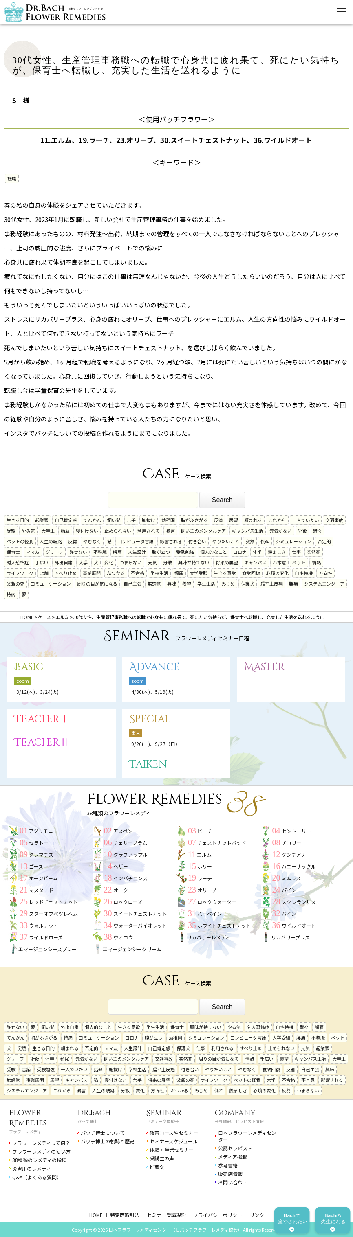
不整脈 (100, 551)
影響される (171, 541)
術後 (302, 530)
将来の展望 (227, 562)
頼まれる (253, 520)
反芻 (72, 541)
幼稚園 (168, 520)
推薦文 (157, 1166)
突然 (249, 541)
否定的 (324, 541)
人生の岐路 (51, 541)
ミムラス (291, 878)
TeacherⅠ (42, 719)
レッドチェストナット (53, 901)
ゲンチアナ (294, 854)
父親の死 (15, 583)
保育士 (13, 551)
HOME (96, 1214)
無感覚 (154, 583)
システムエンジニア (324, 583)
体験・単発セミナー (172, 1149)
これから (277, 520)
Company (235, 1113)
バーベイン (209, 913)
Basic (28, 667)
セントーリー (296, 830)
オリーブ (206, 889)
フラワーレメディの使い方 (41, 1151)
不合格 (137, 573)
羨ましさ (277, 551)
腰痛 (293, 583)
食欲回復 (251, 573)
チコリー (291, 842)
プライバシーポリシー (217, 1214)
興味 (171, 583)
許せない (78, 551)
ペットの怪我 (20, 541)
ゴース (36, 866)
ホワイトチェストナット (224, 925)
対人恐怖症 (18, 562)
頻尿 (178, 573)
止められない (117, 530)
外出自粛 (64, 562)
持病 (11, 594)
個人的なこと (213, 551)
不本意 (279, 562)
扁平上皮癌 (271, 583)
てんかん (92, 520)
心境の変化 (277, 573)
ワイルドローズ (46, 937)
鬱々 (317, 530)
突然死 (313, 551)
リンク (256, 1214)
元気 (152, 562)
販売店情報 (230, 1173)
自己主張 (132, 583)
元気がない (280, 530)
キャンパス (255, 562)
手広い (42, 562)
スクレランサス (299, 901)
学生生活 (206, 583)
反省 (218, 520)
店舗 (44, 573)
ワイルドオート (299, 925)
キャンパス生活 (247, 530)
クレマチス (41, 854)
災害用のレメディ (31, 1168)
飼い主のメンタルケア (203, 530)
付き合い (197, 541)
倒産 (264, 541)
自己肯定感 (66, 520)
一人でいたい (305, 520)
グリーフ (54, 551)
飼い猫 (114, 520)
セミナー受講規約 (166, 1214)
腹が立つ (161, 551)
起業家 (42, 520)
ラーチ (204, 878)
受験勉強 (185, 551)
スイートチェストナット (140, 913)
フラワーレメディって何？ (41, 1142)
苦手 (131, 520)
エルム (204, 854)
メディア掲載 (232, 1156)
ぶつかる (116, 573)
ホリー (204, 866)
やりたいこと (225, 541)
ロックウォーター (216, 901)
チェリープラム (130, 842)
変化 (108, 562)
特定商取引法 (124, 1214)
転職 (11, 178)
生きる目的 (18, 520)
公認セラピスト (235, 1148)
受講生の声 (162, 1158)
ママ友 (33, 551)
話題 (65, 530)
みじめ (228, 583)
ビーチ (204, 830)
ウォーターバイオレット (140, 925)
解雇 (117, 551)
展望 (233, 520)
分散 (167, 562)
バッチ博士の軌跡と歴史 (108, 1141)
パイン (289, 889)
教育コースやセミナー (174, 1132)
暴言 (170, 530)
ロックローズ (127, 901)
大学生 (48, 530)
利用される (148, 530)
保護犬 (247, 583)
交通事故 (334, 520)
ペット (299, 562)
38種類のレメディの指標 (39, 1159)
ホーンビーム (43, 878)
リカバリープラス (290, 937)
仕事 (296, 551)
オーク (120, 889)
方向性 (325, 573)
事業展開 (92, 573)
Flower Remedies (27, 1118)
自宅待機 (304, 573)
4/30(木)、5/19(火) (152, 691)
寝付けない (87, 530)
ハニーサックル (299, 866)
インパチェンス (130, 878)
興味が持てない (194, 562)
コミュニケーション (51, 583)
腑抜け (148, 520)
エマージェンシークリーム (132, 948)
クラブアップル (130, 854)
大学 (83, 562)
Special (149, 719)
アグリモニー (43, 830)
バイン (289, 913)
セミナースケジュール (174, 1141)
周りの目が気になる (97, 583)
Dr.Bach (94, 1113)
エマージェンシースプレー (47, 948)
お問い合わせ (232, 1182)
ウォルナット (43, 925)
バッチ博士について (103, 1132)
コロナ (240, 551)
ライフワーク (20, 573)
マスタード (41, 889)
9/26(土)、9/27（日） (155, 743)
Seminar (164, 1113)
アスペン (122, 830)
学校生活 (159, 573)
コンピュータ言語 (136, 541)
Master (264, 667)
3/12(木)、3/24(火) (37, 691)
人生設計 (137, 551)
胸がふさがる (194, 520)
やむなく (92, 541)
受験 (11, 530)
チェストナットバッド (221, 842)
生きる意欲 (225, 573)
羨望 (186, 583)
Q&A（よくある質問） (37, 1176)
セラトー (39, 842)
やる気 (28, 530)
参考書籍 (228, 1165)
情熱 (316, 562)
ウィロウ (123, 937)
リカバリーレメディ (208, 937)
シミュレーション (293, 541)
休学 (257, 551)
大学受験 (198, 573)
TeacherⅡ (42, 742)
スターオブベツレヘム (53, 913)
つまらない (130, 562)
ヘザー (120, 866)
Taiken (148, 764)
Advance (154, 667)
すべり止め (66, 573)
